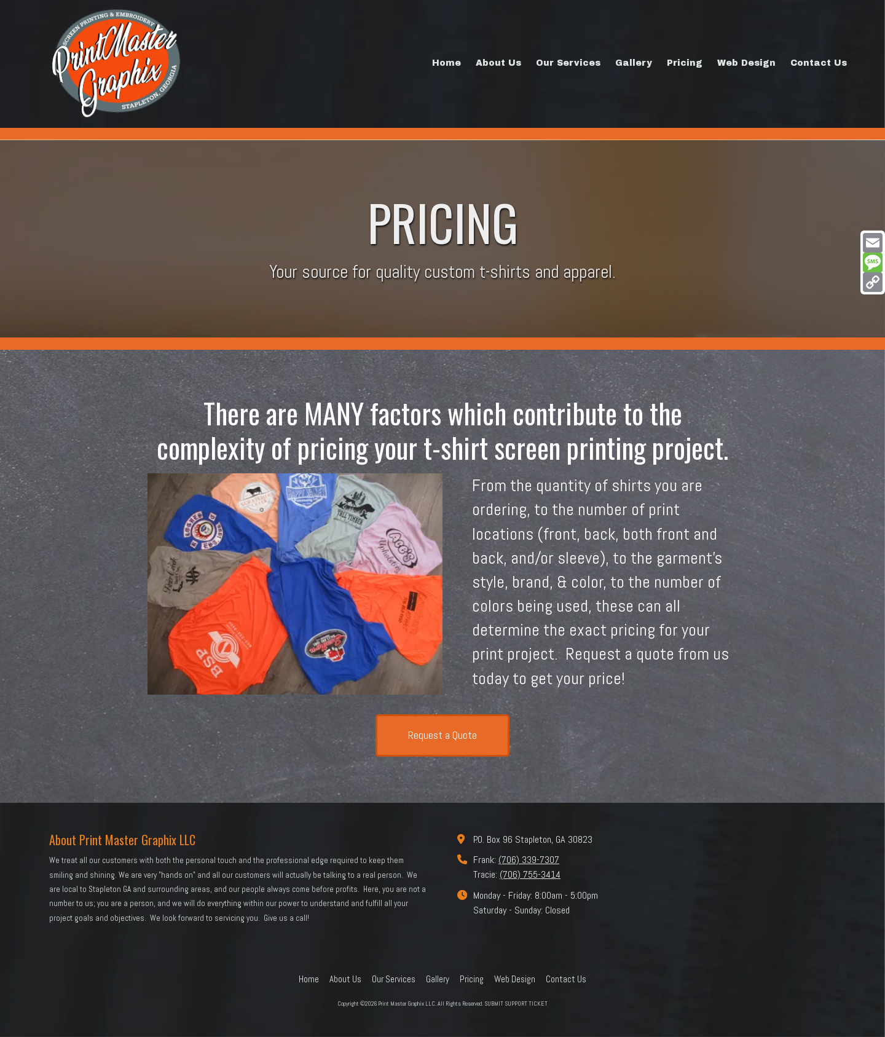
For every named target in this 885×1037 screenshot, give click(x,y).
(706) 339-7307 (528, 859)
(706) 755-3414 (530, 874)
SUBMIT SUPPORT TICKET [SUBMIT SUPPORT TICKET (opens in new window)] (516, 1003)
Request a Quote (442, 735)
